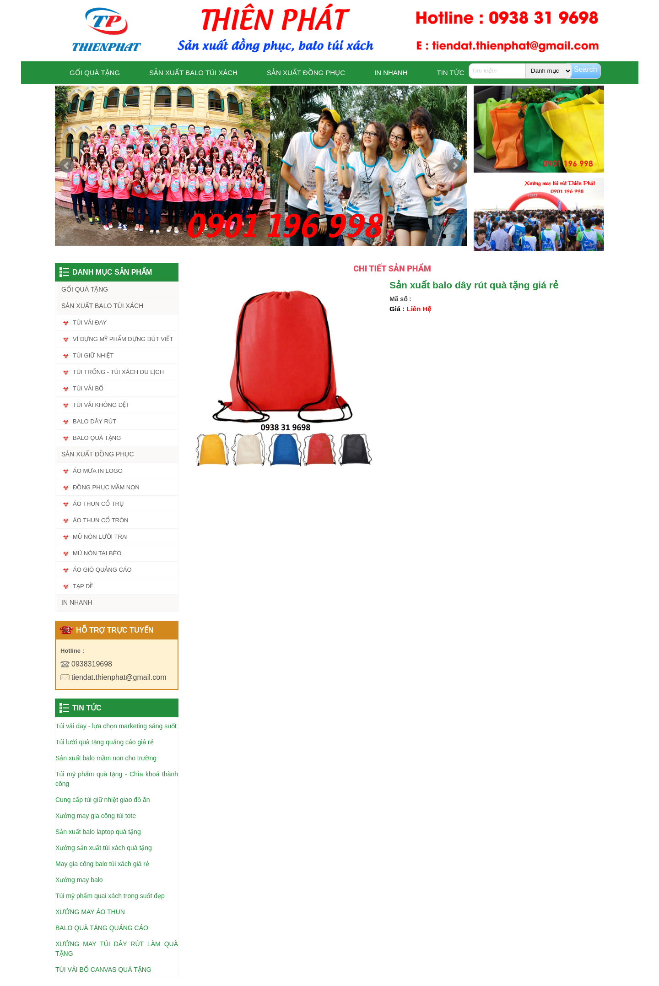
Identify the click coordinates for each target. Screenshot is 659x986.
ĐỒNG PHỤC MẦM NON (106, 487)
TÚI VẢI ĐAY (90, 322)
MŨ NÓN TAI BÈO (97, 553)
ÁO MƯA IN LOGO (98, 470)
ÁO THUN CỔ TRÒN (100, 520)
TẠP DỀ (83, 586)
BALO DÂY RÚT (94, 421)
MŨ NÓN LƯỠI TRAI (100, 536)
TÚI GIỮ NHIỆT (93, 355)
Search (585, 69)
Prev (66, 165)
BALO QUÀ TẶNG (97, 437)
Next (455, 165)
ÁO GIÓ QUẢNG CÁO (102, 569)
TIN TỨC (451, 72)
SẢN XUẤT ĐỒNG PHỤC (306, 72)
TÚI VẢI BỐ (88, 388)
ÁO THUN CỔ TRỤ (98, 503)
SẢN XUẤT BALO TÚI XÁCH (193, 72)
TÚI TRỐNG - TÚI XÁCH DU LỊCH (118, 371)
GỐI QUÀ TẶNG (95, 72)
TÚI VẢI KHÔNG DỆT (101, 404)
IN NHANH (391, 72)
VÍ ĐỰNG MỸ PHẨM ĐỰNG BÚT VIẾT (123, 339)
